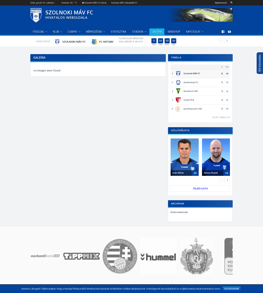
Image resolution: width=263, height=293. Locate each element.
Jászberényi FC (191, 82)
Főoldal (38, 31)
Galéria (157, 31)
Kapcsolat (193, 31)
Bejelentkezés (221, 2)
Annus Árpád (211, 172)
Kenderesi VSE (191, 91)
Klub (56, 31)
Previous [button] (221, 41)
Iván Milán (178, 172)
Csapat (72, 31)
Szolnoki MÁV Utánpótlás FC (124, 2)
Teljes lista (200, 188)
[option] (135, 42)
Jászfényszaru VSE (193, 109)
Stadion (137, 31)
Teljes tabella (220, 117)
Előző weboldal (179, 212)
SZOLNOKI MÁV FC (69, 12)
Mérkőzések (94, 31)
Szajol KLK (189, 100)
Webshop (174, 31)
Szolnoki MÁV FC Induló (94, 2)
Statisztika (118, 31)
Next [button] (227, 41)
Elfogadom (231, 289)
